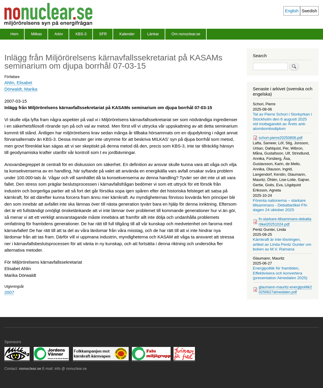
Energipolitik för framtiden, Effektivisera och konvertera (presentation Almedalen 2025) (280, 273)
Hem (14, 34)
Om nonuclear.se (185, 34)
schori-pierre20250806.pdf (280, 137)
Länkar (153, 34)
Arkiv (59, 34)
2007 (9, 292)
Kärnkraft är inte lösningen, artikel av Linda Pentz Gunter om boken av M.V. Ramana (282, 244)
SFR (103, 34)
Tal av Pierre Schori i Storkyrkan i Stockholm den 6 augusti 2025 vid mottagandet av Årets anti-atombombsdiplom (282, 121)
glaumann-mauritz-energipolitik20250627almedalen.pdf (285, 289)
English (292, 11)
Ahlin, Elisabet (18, 82)
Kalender (127, 34)
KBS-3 (81, 34)
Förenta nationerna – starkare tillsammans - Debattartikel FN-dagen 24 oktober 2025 (280, 205)
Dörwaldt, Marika (20, 89)
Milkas (36, 34)
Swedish (309, 11)
